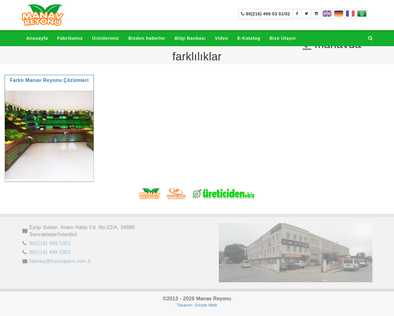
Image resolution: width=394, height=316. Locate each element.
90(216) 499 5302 (50, 253)
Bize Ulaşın (282, 38)
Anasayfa (37, 38)
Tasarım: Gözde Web (197, 305)
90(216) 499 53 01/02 (265, 13)
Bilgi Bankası (190, 38)
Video (221, 38)
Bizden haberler (146, 38)
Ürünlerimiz (105, 38)
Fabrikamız (70, 38)
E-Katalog (248, 38)
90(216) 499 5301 (50, 244)
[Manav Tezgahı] (306, 13)
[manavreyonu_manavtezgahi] (317, 13)
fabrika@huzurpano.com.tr (60, 262)
